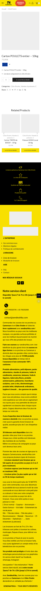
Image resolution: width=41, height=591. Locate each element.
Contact (6, 273)
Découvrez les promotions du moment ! (20, 3)
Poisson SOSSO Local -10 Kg (30, 141)
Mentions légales (9, 246)
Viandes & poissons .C (28, 86)
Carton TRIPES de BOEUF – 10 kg (10, 141)
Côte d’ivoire (12, 9)
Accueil (4, 9)
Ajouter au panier (24, 80)
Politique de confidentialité (13, 249)
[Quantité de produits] (5, 80)
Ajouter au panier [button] (11, 150)
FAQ (4, 270)
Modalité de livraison (11, 261)
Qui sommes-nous (10, 243)
